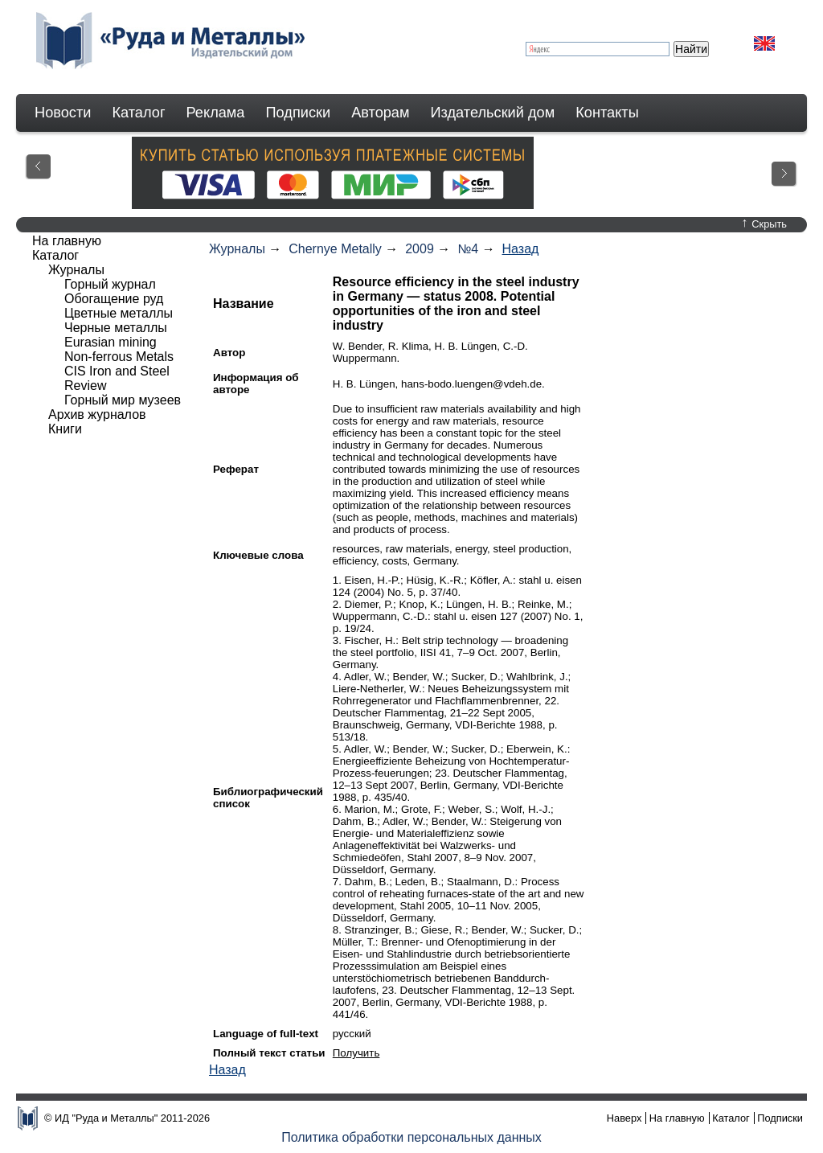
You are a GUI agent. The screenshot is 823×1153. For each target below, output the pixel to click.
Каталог (138, 113)
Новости (63, 113)
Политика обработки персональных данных (411, 1137)
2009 (419, 249)
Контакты (607, 113)
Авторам (380, 113)
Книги (65, 429)
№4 (467, 249)
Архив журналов (97, 414)
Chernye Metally (335, 249)
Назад (520, 249)
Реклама (215, 113)
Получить (356, 1053)
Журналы (237, 249)
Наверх (624, 1118)
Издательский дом (493, 113)
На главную (66, 241)
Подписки (298, 113)
